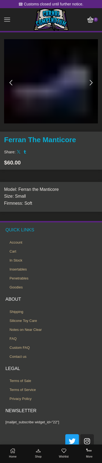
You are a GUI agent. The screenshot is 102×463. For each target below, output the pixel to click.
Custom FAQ (20, 348)
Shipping (16, 312)
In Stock (16, 260)
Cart (13, 251)
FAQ (13, 339)
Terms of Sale (20, 381)
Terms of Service (23, 390)
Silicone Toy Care (23, 321)
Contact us (18, 357)
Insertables (18, 269)
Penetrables (19, 278)
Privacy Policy (21, 399)
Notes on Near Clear (26, 330)
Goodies (16, 287)
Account (16, 242)
